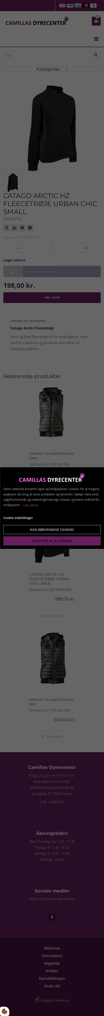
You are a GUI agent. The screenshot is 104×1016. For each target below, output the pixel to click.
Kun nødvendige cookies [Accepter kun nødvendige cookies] (52, 529)
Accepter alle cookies (52, 541)
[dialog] (52, 508)
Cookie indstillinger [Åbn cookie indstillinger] (18, 518)
